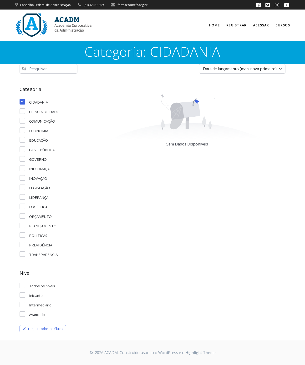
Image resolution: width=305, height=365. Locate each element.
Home (214, 25)
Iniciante (31, 295)
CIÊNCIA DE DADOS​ (40, 111)
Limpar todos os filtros (43, 328)
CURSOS (282, 25)
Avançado (32, 314)
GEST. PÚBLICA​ (37, 149)
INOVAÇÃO (33, 178)
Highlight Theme (200, 352)
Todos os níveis (37, 285)
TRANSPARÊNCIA (39, 254)
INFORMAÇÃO (36, 168)
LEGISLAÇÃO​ (35, 187)
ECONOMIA (34, 130)
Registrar (236, 25)
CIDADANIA (34, 102)
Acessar (261, 25)
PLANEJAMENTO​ (38, 225)
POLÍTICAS (33, 235)
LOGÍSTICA (33, 206)
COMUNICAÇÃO (37, 121)
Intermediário (35, 304)
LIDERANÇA (34, 197)
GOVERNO (33, 159)
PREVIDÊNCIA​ (36, 244)
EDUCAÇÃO (34, 140)
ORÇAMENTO (36, 216)
